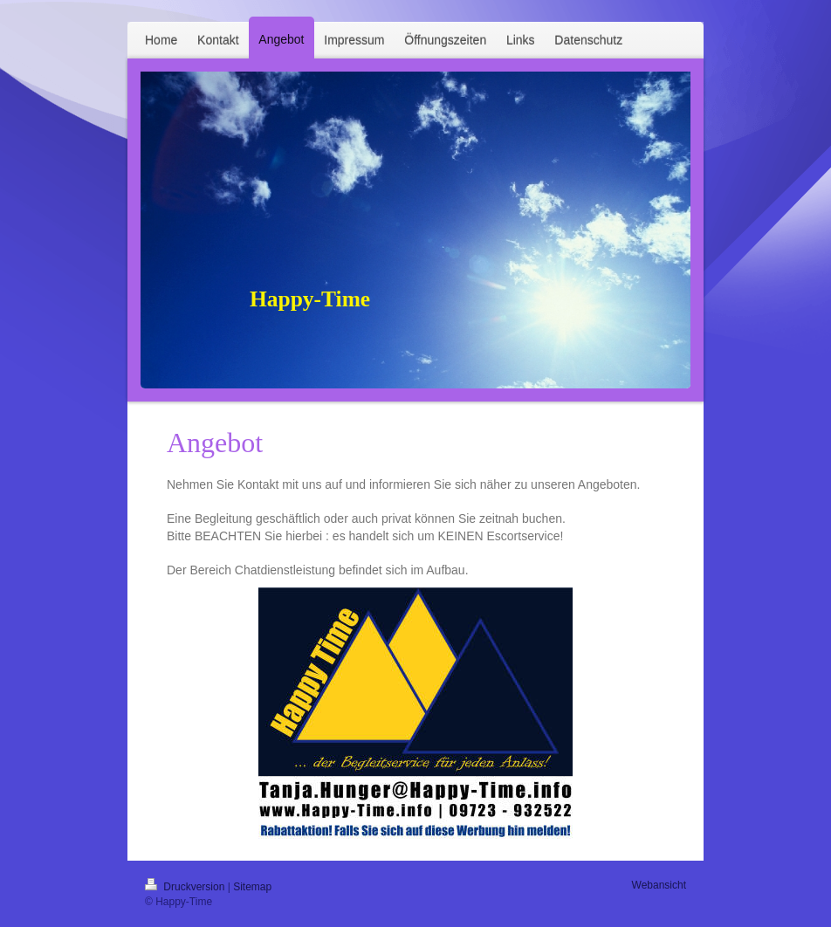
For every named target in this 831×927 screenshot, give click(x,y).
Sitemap (252, 887)
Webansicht (659, 885)
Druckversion (186, 887)
